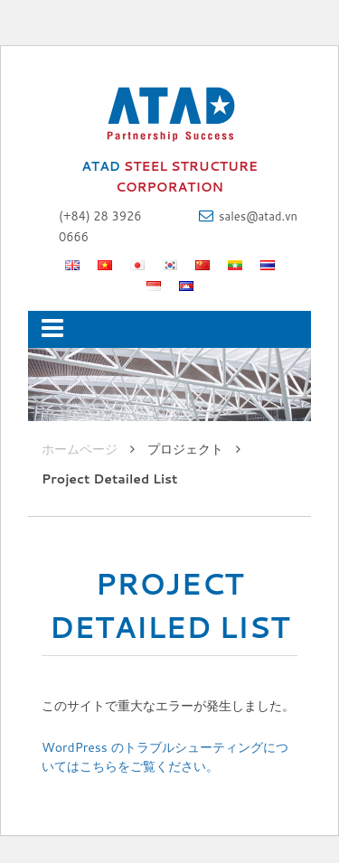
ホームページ (80, 449)
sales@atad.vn (258, 216)
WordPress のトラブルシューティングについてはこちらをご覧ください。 (165, 756)
